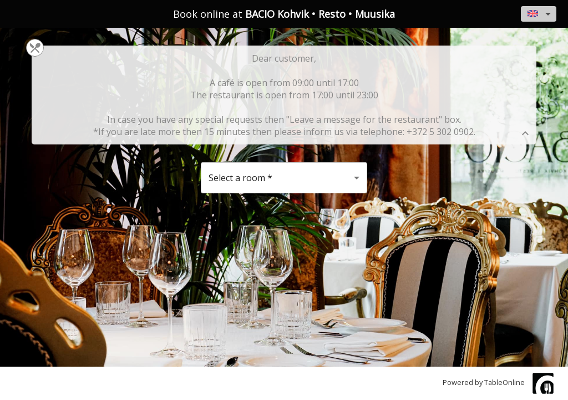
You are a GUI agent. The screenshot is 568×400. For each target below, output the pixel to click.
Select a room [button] (240, 178)
